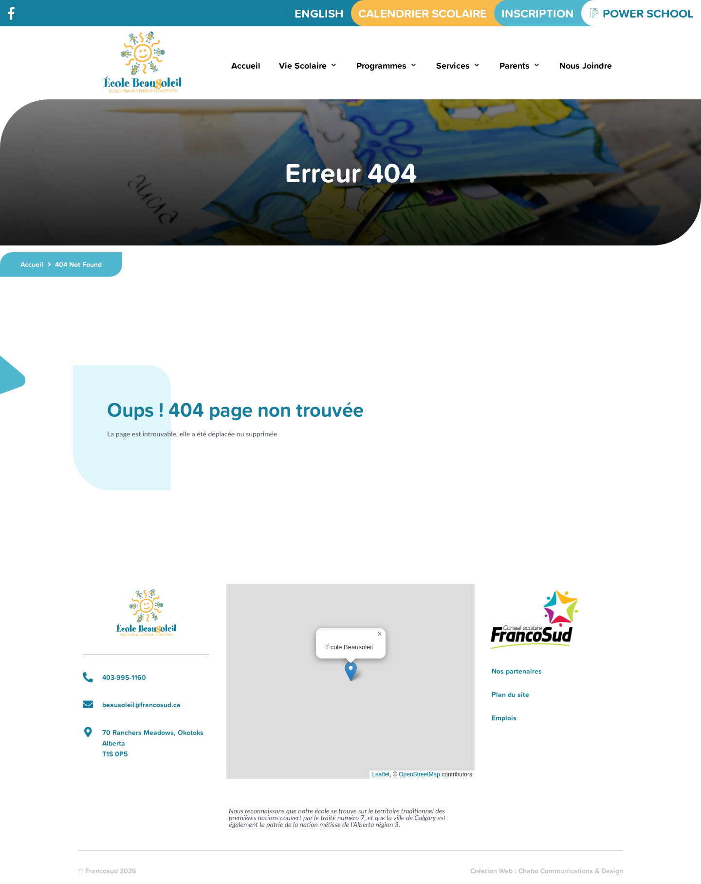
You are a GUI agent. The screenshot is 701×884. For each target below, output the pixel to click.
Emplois (504, 718)
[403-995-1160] (88, 677)
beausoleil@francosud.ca (141, 705)
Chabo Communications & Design (570, 871)
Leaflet (380, 774)
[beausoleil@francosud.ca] (88, 704)
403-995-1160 (124, 677)
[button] (308, 65)
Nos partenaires (517, 671)
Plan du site (510, 694)
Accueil (31, 264)
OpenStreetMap (419, 774)
